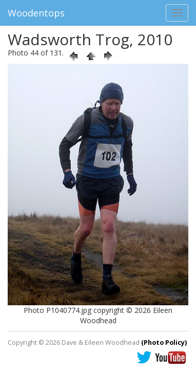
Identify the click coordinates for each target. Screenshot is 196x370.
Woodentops (36, 13)
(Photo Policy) (164, 342)
